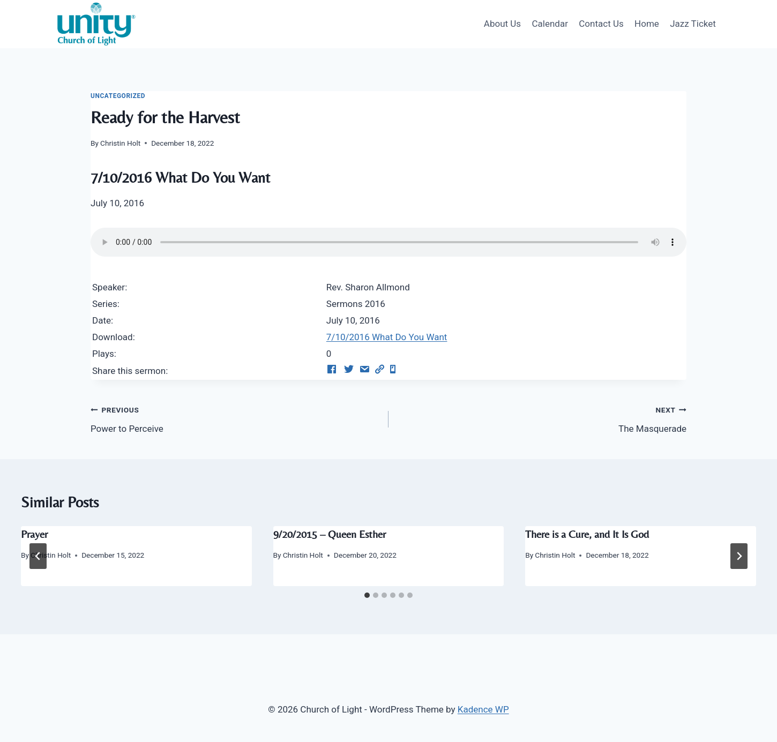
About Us (502, 23)
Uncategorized (118, 96)
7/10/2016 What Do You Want (386, 337)
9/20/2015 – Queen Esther (329, 534)
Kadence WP (483, 709)
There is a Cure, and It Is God (587, 534)
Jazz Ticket (693, 23)
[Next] (739, 556)
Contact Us (601, 23)
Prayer (34, 534)
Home (646, 23)
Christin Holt (120, 143)
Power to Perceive (235, 418)
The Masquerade (542, 418)
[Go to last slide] (38, 556)
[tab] (367, 595)
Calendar (549, 23)
